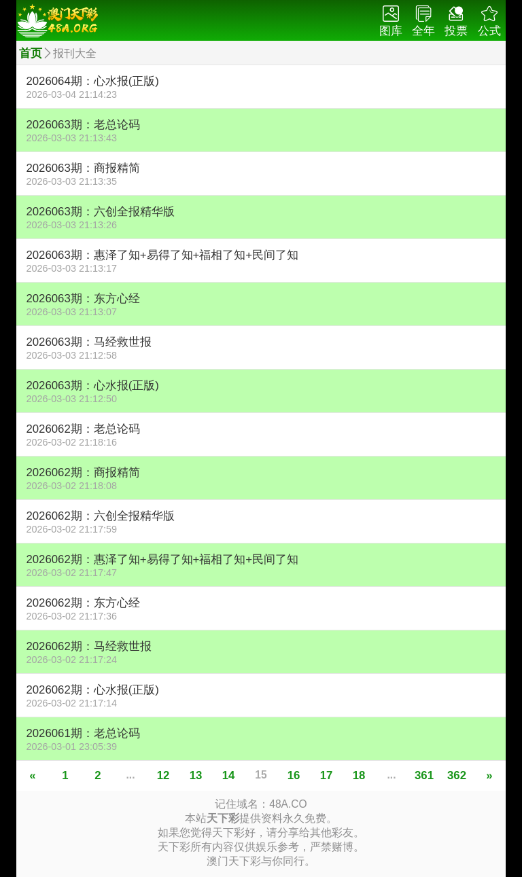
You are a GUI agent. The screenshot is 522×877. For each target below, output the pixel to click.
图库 (390, 21)
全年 (423, 21)
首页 (30, 53)
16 (294, 775)
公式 (489, 21)
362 (456, 775)
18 (359, 775)
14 (228, 775)
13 (196, 775)
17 (326, 775)
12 (163, 775)
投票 (456, 21)
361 (424, 775)
